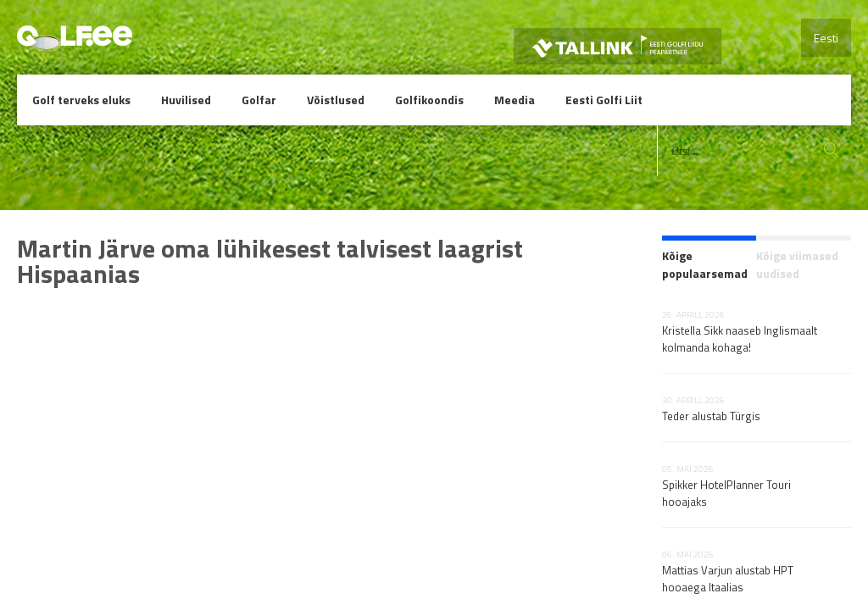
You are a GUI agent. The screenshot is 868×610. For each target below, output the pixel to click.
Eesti (826, 38)
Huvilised (186, 99)
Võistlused (335, 99)
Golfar (259, 99)
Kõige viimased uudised (797, 264)
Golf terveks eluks (81, 99)
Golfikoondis (429, 99)
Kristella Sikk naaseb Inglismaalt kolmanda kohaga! (739, 339)
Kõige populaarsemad (705, 264)
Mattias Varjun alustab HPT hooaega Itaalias (727, 579)
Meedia (514, 99)
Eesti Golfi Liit (604, 99)
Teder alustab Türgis (711, 416)
